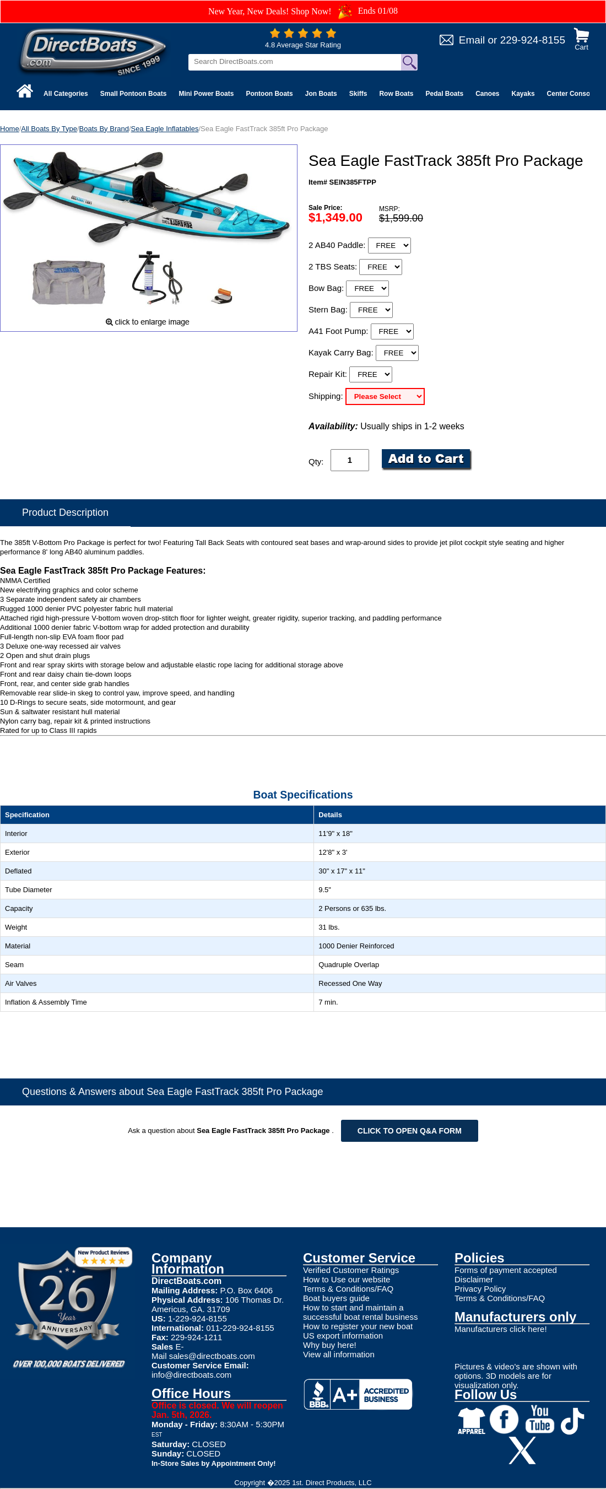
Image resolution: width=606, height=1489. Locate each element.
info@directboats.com (191, 1374)
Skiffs (358, 94)
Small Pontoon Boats (133, 94)
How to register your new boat (358, 1326)
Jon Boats (321, 94)
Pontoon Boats (269, 94)
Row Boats (396, 94)
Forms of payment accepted (505, 1270)
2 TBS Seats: (334, 266)
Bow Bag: (327, 288)
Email (472, 40)
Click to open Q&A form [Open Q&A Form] (410, 1130)
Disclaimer (473, 1279)
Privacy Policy (480, 1288)
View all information (339, 1354)
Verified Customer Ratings (351, 1270)
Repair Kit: (329, 374)
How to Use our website (346, 1279)
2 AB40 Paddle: (338, 245)
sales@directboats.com (212, 1356)
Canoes (487, 94)
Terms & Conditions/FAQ (348, 1288)
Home (9, 129)
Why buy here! (329, 1345)
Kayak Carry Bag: (342, 352)
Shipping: (327, 396)
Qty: (316, 461)
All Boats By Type (49, 129)
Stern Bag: (329, 309)
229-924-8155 (532, 40)
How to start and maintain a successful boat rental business (360, 1312)
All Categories (66, 94)
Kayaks (523, 94)
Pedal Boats (444, 94)
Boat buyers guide (336, 1298)
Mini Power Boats (206, 94)
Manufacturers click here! (500, 1329)
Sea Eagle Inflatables (165, 129)
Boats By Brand (104, 129)
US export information (343, 1335)
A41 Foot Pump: (340, 331)
